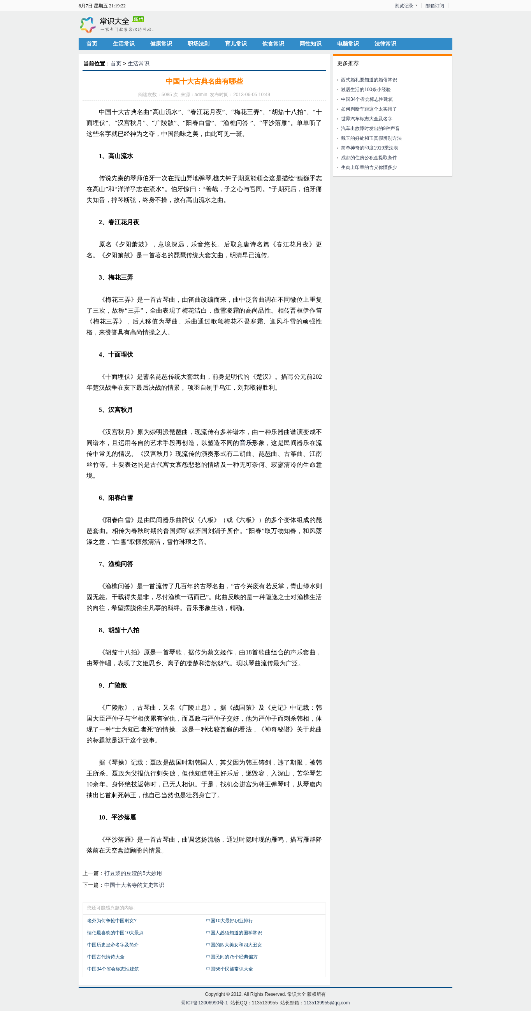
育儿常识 (236, 43)
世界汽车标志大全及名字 (366, 118)
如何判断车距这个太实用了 (369, 109)
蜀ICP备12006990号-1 (204, 1003)
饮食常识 (273, 43)
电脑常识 (348, 43)
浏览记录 (404, 6)
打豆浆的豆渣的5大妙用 (133, 873)
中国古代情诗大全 (106, 957)
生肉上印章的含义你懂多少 (369, 167)
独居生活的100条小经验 (366, 89)
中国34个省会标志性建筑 (113, 969)
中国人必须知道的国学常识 (234, 932)
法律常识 (385, 43)
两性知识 (311, 43)
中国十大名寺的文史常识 (134, 885)
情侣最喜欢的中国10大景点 (115, 932)
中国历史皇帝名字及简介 (113, 945)
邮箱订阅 (435, 6)
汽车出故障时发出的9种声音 (370, 128)
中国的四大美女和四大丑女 (234, 945)
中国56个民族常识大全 (229, 969)
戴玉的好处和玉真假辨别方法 (371, 138)
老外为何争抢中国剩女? (112, 920)
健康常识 (161, 43)
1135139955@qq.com (327, 1003)
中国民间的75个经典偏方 (232, 957)
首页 (91, 43)
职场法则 (198, 43)
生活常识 (124, 43)
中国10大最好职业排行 (229, 920)
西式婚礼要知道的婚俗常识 (369, 80)
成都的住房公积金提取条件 (369, 157)
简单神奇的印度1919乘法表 (369, 148)
